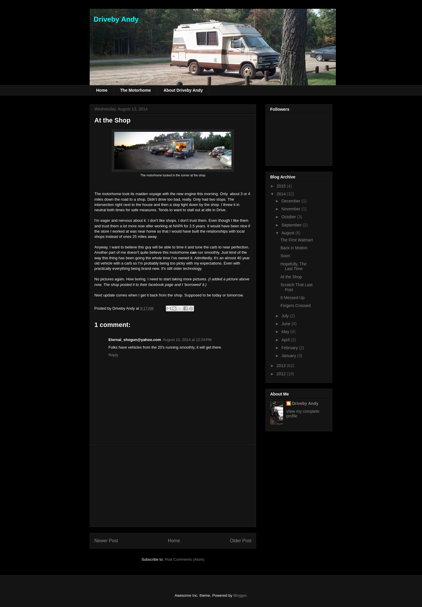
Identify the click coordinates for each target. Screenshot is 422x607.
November (291, 209)
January (289, 355)
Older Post (240, 540)
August (288, 233)
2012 (282, 373)
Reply (113, 355)
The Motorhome (135, 90)
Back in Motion (293, 247)
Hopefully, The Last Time (293, 266)
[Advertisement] (173, 485)
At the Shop (112, 120)
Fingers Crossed (295, 305)
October (289, 216)
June (286, 323)
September (291, 225)
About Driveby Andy (183, 90)
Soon (285, 255)
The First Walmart (296, 240)
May (285, 331)
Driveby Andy (114, 19)
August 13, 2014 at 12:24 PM (187, 339)
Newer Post (106, 540)
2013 (282, 365)
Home (102, 90)
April (286, 339)
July (285, 315)
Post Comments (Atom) (184, 559)
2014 (282, 194)
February (290, 347)
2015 (282, 186)
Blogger (239, 595)
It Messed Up (292, 297)
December (291, 201)
